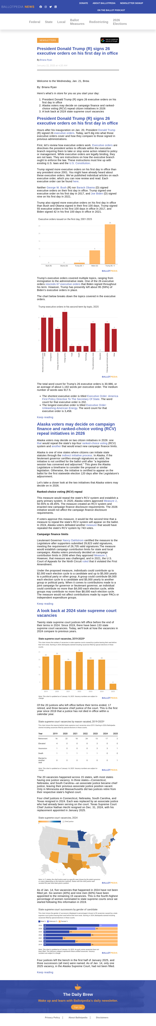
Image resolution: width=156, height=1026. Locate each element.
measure (91, 525)
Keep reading (45, 417)
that (39, 443)
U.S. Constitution (79, 163)
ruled (85, 561)
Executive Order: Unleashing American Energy (74, 407)
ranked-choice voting (94, 443)
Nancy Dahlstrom (73, 540)
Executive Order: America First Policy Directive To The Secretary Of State (80, 397)
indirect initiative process (77, 455)
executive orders (64, 133)
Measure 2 (110, 500)
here (76, 181)
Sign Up (78, 1007)
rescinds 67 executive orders (63, 284)
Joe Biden (97, 193)
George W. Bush (56, 187)
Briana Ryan (46, 60)
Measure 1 (100, 555)
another (56, 446)
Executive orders (102, 145)
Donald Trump (106, 130)
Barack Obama (86, 187)
